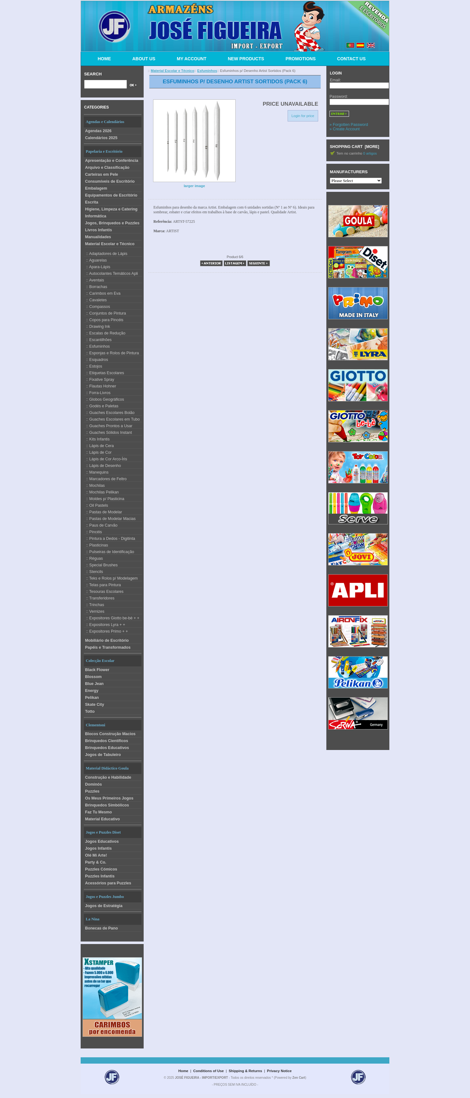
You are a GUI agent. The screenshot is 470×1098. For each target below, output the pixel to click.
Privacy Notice (279, 1071)
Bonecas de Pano (101, 928)
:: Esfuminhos (97, 346)
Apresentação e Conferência (111, 160)
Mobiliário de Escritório (107, 640)
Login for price (302, 116)
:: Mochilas (94, 485)
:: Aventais (94, 280)
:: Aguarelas (95, 260)
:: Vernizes (94, 611)
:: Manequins (96, 472)
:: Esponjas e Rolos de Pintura (111, 353)
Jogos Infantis (98, 848)
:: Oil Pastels (96, 505)
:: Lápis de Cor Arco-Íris (105, 459)
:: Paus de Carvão (101, 525)
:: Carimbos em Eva (102, 293)
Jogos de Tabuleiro (103, 755)
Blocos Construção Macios (110, 734)
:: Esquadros (96, 359)
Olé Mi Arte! (96, 855)
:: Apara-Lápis (97, 267)
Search (93, 74)
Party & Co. (95, 862)
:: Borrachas (95, 287)
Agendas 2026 (98, 131)
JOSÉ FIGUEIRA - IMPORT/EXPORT (201, 1077)
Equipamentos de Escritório (111, 195)
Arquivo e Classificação (107, 167)
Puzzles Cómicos (101, 869)
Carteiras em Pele (101, 174)
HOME (104, 58)
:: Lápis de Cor (98, 452)
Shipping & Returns (245, 1071)
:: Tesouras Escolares (103, 591)
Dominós (93, 784)
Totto (90, 711)
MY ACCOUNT (191, 58)
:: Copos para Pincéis (103, 320)
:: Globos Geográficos (104, 399)
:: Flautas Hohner (100, 386)
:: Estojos (93, 366)
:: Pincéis (93, 532)
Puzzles (92, 791)
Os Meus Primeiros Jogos (109, 798)
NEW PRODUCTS (246, 58)
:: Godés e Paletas (101, 406)
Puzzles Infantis (100, 876)
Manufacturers (349, 171)
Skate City (94, 704)
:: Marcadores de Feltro (105, 479)
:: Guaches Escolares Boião (109, 412)
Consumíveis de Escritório (110, 181)
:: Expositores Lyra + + (104, 625)
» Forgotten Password (349, 124)
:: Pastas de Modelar (103, 512)
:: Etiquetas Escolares (104, 373)
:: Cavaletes (95, 300)
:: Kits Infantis (97, 439)
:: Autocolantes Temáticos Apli (111, 273)
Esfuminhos (207, 71)
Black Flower (97, 670)
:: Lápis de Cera (99, 446)
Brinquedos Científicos (106, 741)
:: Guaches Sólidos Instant (108, 432)
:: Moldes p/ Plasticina (104, 499)
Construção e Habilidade (108, 777)
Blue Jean (94, 684)
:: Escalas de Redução (104, 333)
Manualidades (98, 237)
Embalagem (96, 188)
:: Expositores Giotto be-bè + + (111, 618)
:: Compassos (97, 306)
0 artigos (370, 153)
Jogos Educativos (102, 841)
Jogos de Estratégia (104, 906)
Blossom (93, 677)
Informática (95, 216)
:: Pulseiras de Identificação (109, 552)
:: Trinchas (94, 605)
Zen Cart (298, 1077)
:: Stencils (93, 572)
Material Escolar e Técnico (110, 244)
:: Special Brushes (101, 565)
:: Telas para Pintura (102, 585)
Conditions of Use (208, 1071)
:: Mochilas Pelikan (101, 492)
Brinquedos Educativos (107, 748)
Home (183, 1071)
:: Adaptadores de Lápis (105, 253)
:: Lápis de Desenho (102, 465)
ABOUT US (143, 58)
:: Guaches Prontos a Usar (108, 426)
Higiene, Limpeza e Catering (111, 209)
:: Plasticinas (96, 545)
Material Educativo (102, 819)
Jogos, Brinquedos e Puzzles (112, 223)
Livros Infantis (98, 230)
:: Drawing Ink (97, 326)
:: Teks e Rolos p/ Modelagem (111, 578)
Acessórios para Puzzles (108, 883)
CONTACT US (351, 58)
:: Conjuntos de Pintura (105, 313)
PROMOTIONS (300, 58)
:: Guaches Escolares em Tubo (112, 419)
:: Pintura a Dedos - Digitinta (109, 538)
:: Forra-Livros (97, 393)
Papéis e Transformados (107, 647)
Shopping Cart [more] (354, 147)
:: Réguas (93, 558)
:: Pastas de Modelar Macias (109, 519)
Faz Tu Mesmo (98, 812)
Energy (91, 690)
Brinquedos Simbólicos (107, 805)
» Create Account (345, 129)
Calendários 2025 (101, 138)
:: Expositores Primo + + (106, 631)
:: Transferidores (99, 598)
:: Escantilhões (98, 340)
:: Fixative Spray (99, 379)
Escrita (91, 202)
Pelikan (92, 697)
